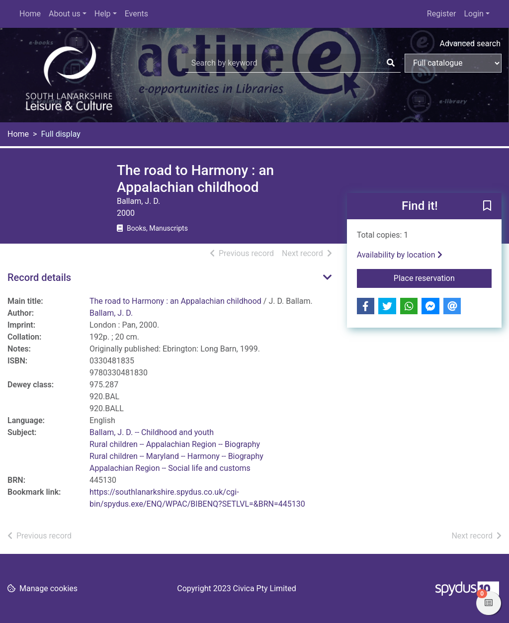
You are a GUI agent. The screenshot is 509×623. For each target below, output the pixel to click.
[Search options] (453, 63)
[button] (487, 206)
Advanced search (470, 43)
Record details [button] (39, 277)
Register (441, 13)
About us (65, 13)
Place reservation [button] (443, 277)
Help (102, 13)
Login (473, 13)
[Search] (391, 63)
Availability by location (399, 255)
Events (136, 13)
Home (30, 13)
